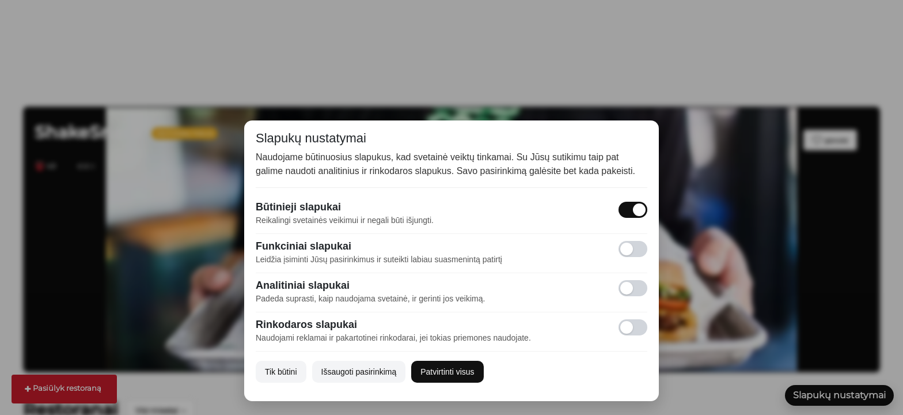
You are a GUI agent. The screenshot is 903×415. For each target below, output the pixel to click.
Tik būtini (281, 371)
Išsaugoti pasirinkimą (359, 371)
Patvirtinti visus (447, 371)
